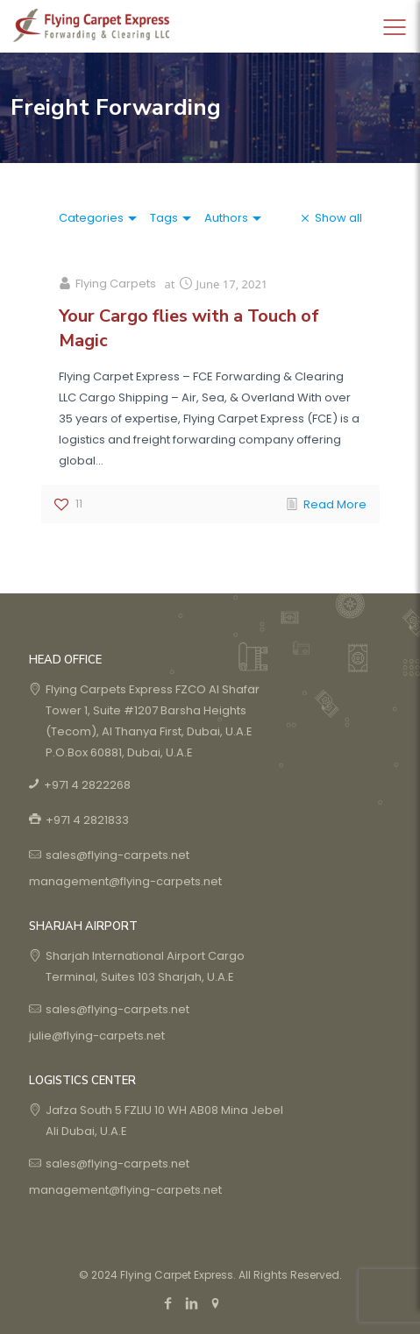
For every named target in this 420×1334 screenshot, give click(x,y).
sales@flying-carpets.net (117, 855)
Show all (338, 217)
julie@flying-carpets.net (97, 1035)
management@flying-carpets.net (125, 881)
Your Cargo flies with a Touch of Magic (189, 328)
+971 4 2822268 (87, 785)
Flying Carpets (115, 283)
